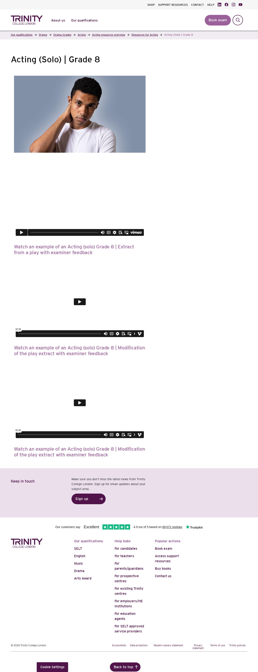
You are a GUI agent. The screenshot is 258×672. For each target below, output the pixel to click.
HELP (210, 4)
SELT (78, 548)
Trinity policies (237, 645)
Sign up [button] (81, 499)
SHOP (151, 4)
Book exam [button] (218, 20)
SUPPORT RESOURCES (173, 4)
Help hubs (123, 541)
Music (78, 563)
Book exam (163, 548)
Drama (79, 571)
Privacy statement (198, 647)
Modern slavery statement (168, 645)
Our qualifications (88, 541)
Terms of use (217, 645)
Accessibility (119, 645)
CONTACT (197, 4)
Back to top (123, 667)
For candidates (126, 548)
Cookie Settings (52, 667)
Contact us (163, 576)
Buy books (163, 568)
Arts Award (82, 578)
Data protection (139, 645)
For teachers (124, 556)
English (79, 556)
